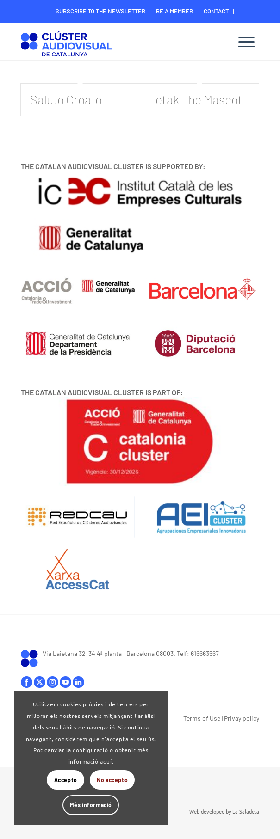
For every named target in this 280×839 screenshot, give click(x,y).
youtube (65, 682)
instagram (52, 682)
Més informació (91, 805)
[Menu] (246, 41)
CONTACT (216, 11)
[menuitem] (100, 11)
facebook (26, 682)
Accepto (65, 780)
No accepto (112, 780)
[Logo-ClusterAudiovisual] (116, 42)
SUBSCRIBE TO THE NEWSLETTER (100, 11)
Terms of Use (201, 718)
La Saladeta (245, 811)
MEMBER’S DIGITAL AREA (142, 25)
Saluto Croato (66, 99)
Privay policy (241, 718)
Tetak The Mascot (196, 99)
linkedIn (78, 682)
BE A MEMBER (174, 11)
